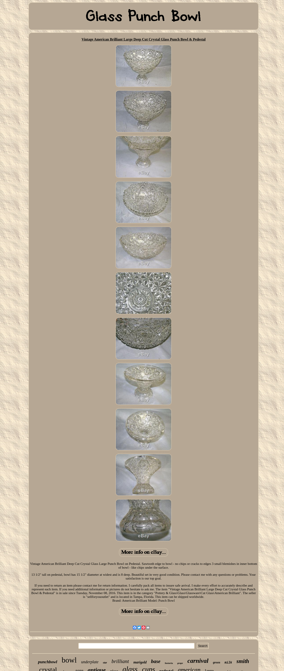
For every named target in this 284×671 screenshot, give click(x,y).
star (105, 662)
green (216, 662)
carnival (198, 660)
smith (243, 661)
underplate (90, 662)
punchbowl (47, 661)
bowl (69, 660)
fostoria (169, 663)
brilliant (120, 661)
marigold (140, 662)
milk (228, 662)
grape (180, 663)
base (155, 661)
